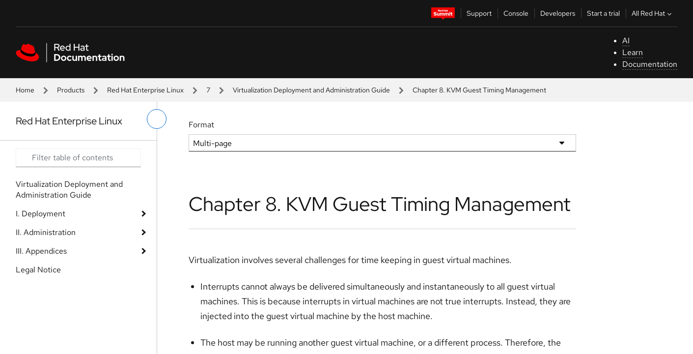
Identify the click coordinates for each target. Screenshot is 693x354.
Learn (632, 52)
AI (626, 40)
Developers (557, 13)
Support (479, 13)
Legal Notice (38, 270)
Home (25, 90)
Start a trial (603, 13)
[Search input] (78, 157)
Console (515, 13)
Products (70, 90)
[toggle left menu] (156, 119)
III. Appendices (41, 251)
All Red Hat (653, 13)
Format (201, 124)
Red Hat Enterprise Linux (145, 90)
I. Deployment (40, 213)
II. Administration (46, 232)
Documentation (649, 64)
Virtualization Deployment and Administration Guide (311, 90)
